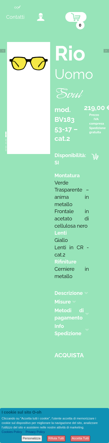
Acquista (69, 355)
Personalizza (32, 438)
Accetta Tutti (80, 438)
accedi (40, 17)
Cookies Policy (12, 431)
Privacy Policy (35, 431)
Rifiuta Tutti (56, 438)
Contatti (15, 17)
